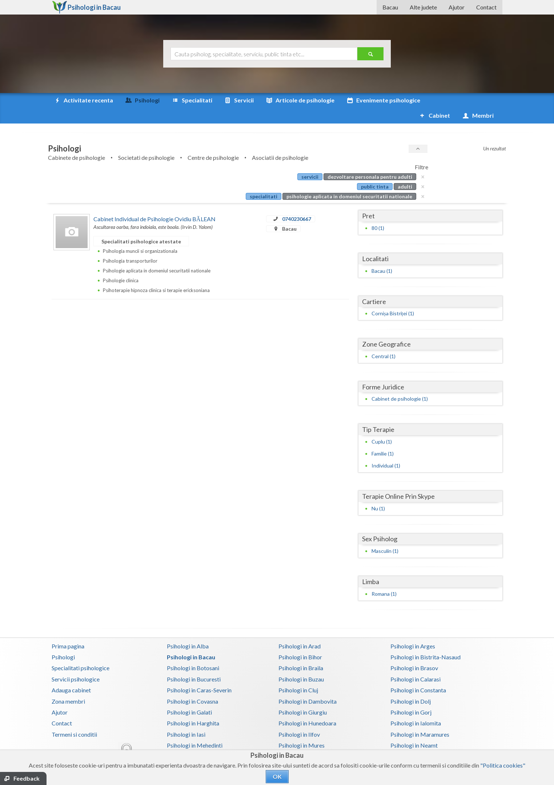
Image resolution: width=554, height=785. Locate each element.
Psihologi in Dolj (410, 686)
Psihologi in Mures (301, 730)
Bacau (390, 7)
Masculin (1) (385, 536)
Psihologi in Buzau (301, 663)
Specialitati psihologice (80, 652)
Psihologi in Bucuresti (194, 663)
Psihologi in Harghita (193, 707)
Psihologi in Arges (412, 630)
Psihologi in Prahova (303, 740)
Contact (486, 7)
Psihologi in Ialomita (415, 707)
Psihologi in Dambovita (307, 686)
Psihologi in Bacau (191, 641)
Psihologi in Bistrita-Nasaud (425, 641)
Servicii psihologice (76, 663)
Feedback (26, 778)
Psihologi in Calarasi (415, 663)
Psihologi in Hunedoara (307, 707)
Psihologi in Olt (186, 740)
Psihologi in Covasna (192, 686)
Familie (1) (383, 438)
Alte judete (423, 7)
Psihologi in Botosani (193, 652)
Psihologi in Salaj (411, 740)
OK (277, 776)
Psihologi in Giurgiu (302, 696)
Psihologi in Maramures (419, 719)
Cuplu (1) (382, 426)
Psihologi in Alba (188, 630)
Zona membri (68, 686)
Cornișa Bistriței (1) (393, 298)
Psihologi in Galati (189, 696)
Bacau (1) (382, 255)
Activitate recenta (83, 100)
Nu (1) (378, 493)
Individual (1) (386, 450)
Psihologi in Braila (300, 652)
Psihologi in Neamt (414, 730)
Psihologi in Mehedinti (194, 730)
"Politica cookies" (502, 765)
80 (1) (378, 213)
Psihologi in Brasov (414, 652)
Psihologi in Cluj (298, 674)
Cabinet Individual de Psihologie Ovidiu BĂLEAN (154, 203)
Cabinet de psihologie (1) (400, 383)
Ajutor (457, 7)
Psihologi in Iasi (186, 719)
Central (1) (384, 341)
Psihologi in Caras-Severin (199, 674)
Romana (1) (384, 578)
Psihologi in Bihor (300, 641)
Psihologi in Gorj (410, 696)
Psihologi (63, 641)
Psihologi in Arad (299, 630)
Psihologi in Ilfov (299, 719)
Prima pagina (68, 630)
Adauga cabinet (71, 674)
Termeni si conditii (74, 719)
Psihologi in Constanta (418, 674)
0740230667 (296, 204)
